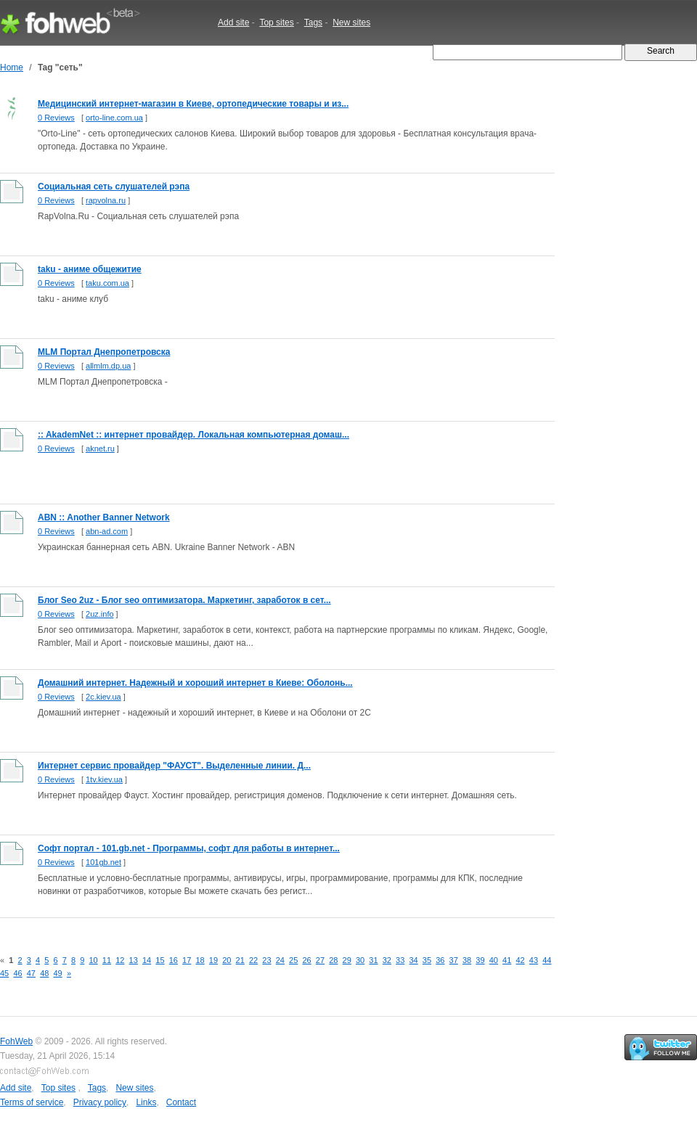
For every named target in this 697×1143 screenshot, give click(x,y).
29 (347, 960)
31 (373, 960)
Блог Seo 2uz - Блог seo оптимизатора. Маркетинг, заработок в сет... (184, 600)
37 (453, 960)
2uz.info (100, 614)
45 (4, 973)
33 (400, 960)
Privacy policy (99, 1102)
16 (173, 960)
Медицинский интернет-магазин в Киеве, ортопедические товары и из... (193, 104)
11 (106, 960)
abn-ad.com (107, 531)
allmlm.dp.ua (108, 365)
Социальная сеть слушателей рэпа (113, 186)
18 (199, 960)
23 (266, 960)
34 (413, 960)
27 (320, 960)
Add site (233, 22)
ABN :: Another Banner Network (104, 517)
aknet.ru (100, 448)
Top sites (276, 22)
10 (93, 960)
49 (58, 973)
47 (31, 973)
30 (360, 960)
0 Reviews (56, 117)
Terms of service (31, 1102)
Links (146, 1102)
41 (506, 960)
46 (17, 973)
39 (480, 960)
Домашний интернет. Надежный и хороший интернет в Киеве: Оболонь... (195, 683)
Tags (313, 22)
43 (533, 960)
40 (493, 960)
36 (440, 960)
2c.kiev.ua (103, 696)
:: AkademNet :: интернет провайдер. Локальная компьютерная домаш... (193, 435)
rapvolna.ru (106, 200)
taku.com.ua (107, 283)
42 (519, 960)
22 (253, 960)
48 (44, 973)
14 (146, 960)
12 (119, 960)
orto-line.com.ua (114, 117)
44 (546, 960)
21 (240, 960)
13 (133, 960)
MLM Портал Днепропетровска (104, 352)
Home (11, 67)
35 (427, 960)
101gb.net (103, 862)
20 (226, 960)
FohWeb (16, 1041)
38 (466, 960)
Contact (181, 1102)
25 (293, 960)
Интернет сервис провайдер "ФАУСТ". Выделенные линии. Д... (174, 766)
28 (333, 960)
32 (387, 960)
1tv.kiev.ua (104, 779)
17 (186, 960)
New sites (351, 22)
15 (159, 960)
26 (306, 960)
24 (280, 960)
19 (213, 960)
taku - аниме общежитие (90, 269)
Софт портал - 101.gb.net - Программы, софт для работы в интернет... (189, 848)
